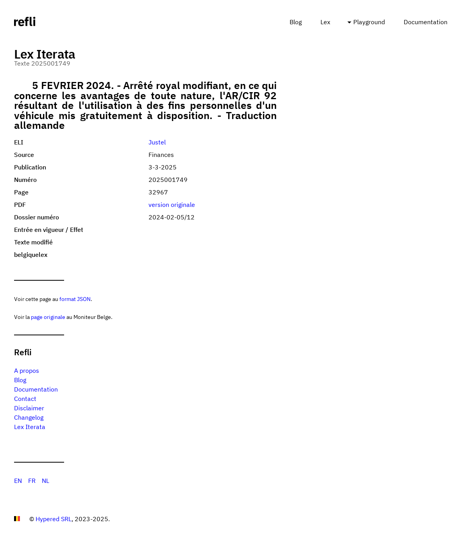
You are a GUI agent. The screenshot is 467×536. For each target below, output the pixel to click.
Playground (369, 22)
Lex (325, 22)
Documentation (425, 22)
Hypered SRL (54, 519)
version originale (172, 204)
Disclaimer (29, 408)
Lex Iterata (29, 427)
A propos (26, 370)
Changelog (28, 417)
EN (18, 480)
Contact (25, 398)
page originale (48, 317)
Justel (157, 142)
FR (32, 480)
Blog (296, 22)
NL (45, 480)
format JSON (75, 299)
